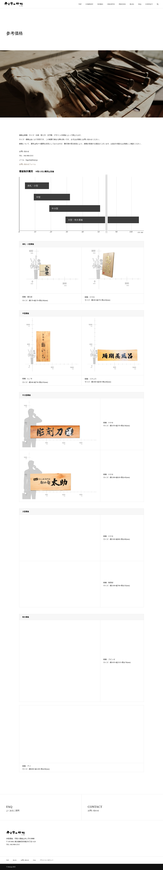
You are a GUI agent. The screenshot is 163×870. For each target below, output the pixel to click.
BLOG (132, 4)
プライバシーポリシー (46, 860)
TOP (79, 4)
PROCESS (122, 4)
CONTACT (149, 4)
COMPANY (89, 4)
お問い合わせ (25, 860)
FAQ (139, 4)
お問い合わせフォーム (27, 164)
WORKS (100, 4)
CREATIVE (111, 4)
